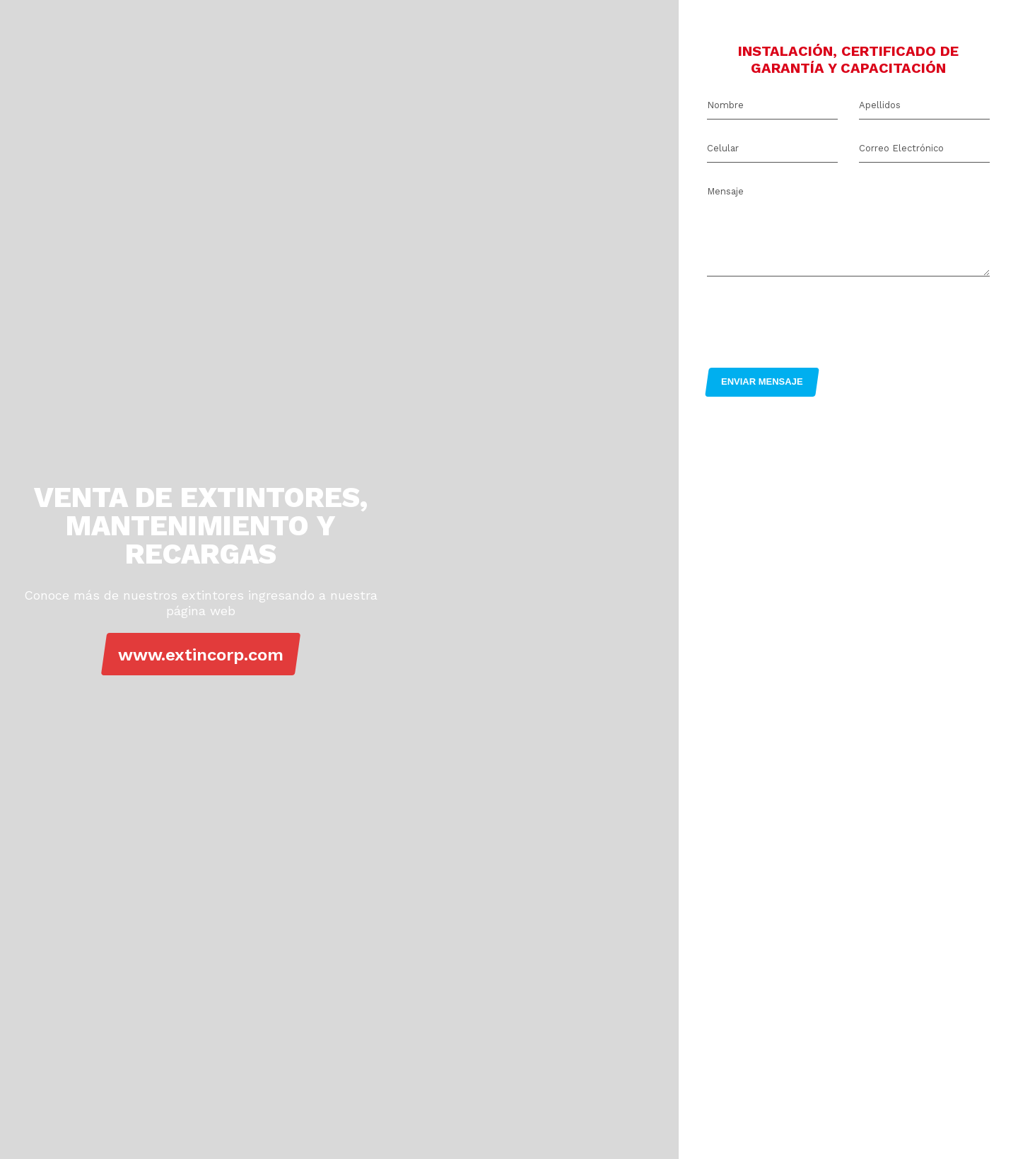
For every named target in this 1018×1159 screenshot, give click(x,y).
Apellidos (880, 105)
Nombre (725, 105)
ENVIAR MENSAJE (762, 381)
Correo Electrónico (901, 148)
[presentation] (814, 318)
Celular (723, 148)
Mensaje (725, 191)
